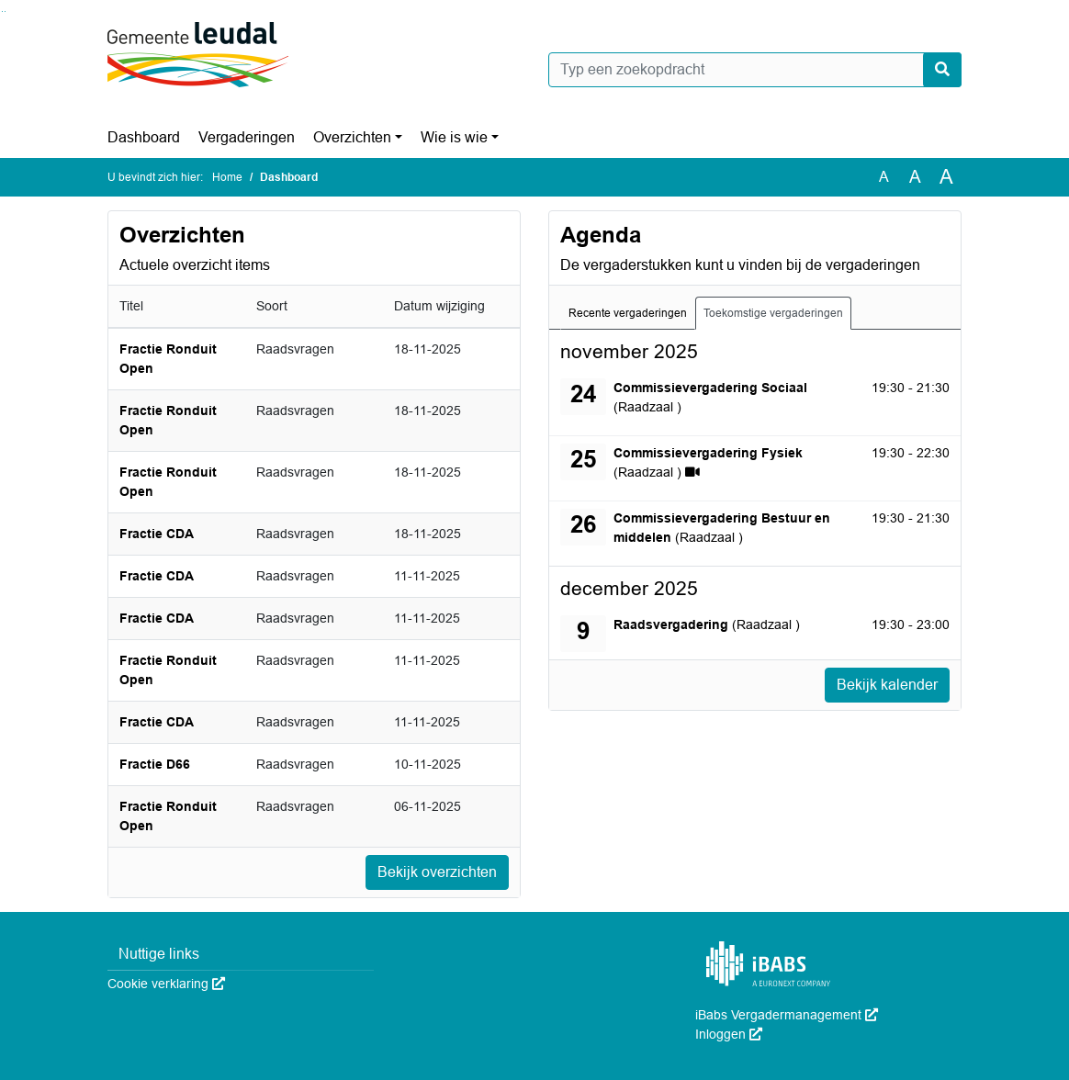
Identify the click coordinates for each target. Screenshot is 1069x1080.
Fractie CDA (156, 533)
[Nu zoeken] (942, 69)
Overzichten (352, 137)
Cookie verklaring (166, 983)
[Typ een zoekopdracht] (755, 69)
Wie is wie (454, 137)
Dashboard (143, 137)
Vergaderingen (246, 137)
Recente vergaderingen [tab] (627, 313)
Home (227, 177)
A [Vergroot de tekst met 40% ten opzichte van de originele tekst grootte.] (946, 177)
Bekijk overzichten (437, 872)
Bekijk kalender (887, 684)
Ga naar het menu (5, 11)
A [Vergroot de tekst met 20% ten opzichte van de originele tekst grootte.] (915, 176)
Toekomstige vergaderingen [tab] (773, 313)
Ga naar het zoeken (2, 11)
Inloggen (728, 1034)
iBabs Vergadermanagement (786, 1014)
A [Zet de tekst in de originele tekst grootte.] (884, 177)
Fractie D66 (154, 764)
